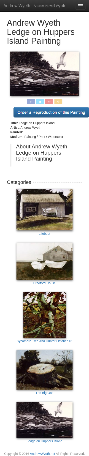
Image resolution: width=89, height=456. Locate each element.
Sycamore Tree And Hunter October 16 (44, 317)
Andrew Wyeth (16, 5)
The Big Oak (44, 372)
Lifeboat (44, 212)
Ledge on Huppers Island (44, 422)
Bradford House (44, 264)
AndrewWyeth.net (42, 454)
